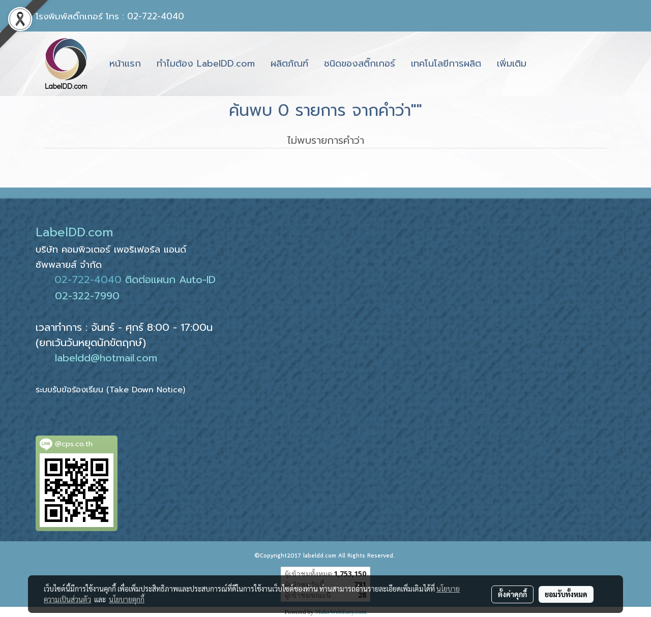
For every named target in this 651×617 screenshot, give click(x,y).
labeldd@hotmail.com (106, 357)
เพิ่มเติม (511, 63)
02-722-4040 (88, 279)
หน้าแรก (125, 63)
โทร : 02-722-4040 (145, 16)
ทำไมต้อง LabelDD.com (206, 63)
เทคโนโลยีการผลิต (446, 63)
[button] (543, 64)
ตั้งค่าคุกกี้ (512, 594)
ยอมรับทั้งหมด (566, 594)
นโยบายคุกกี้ (126, 599)
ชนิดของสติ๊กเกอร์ (359, 63)
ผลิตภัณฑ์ (289, 63)
